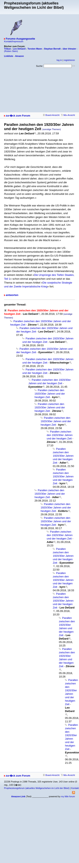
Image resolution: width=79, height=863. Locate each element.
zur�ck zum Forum (18, 115)
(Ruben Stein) (11, 51)
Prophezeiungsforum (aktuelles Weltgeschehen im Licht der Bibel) (36, 788)
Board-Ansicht (51, 115)
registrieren (69, 60)
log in (59, 60)
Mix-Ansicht (68, 115)
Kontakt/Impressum (13, 41)
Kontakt (75, 788)
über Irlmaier (69, 48)
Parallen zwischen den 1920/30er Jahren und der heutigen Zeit (50, 394)
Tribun (7, 48)
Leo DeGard (19, 48)
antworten (12, 295)
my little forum (68, 796)
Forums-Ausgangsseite (20, 38)
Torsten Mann (35, 48)
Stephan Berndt (52, 48)
